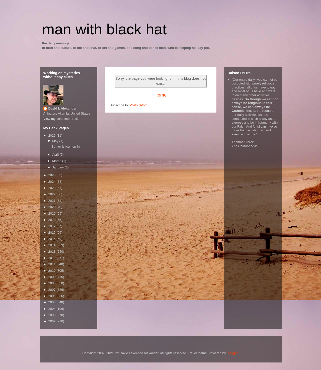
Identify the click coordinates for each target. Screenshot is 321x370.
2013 (52, 251)
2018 (52, 220)
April (56, 154)
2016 (52, 232)
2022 (52, 194)
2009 (52, 277)
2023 (52, 188)
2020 (52, 207)
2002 (52, 321)
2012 (52, 258)
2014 (52, 245)
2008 (52, 283)
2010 (52, 270)
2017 (52, 226)
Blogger (232, 353)
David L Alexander (62, 108)
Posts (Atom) (139, 105)
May (55, 141)
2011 (52, 264)
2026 (52, 135)
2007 (52, 290)
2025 (52, 175)
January (58, 167)
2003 (52, 315)
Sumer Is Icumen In (65, 146)
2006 (52, 296)
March (57, 161)
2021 (52, 201)
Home (160, 95)
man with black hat (104, 29)
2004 (52, 309)
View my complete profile (61, 119)
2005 (52, 302)
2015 (52, 239)
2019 (52, 213)
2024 (52, 181)
